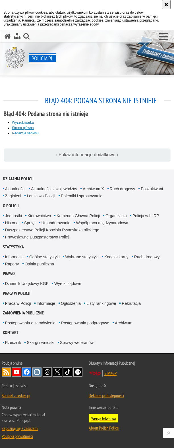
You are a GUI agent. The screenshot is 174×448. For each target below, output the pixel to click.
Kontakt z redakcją (16, 395)
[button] (163, 37)
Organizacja (116, 216)
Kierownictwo (39, 216)
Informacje (14, 257)
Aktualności (15, 189)
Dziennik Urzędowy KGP (27, 283)
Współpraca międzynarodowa (102, 223)
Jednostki (13, 216)
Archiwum (123, 323)
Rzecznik (13, 342)
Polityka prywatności (17, 436)
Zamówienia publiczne (23, 313)
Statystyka (13, 247)
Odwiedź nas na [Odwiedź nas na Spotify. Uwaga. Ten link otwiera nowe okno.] (77, 372)
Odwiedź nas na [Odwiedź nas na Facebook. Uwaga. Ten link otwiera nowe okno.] (26, 372)
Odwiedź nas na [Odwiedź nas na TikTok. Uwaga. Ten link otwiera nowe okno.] (67, 372)
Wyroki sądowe (67, 283)
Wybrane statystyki (82, 257)
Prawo (9, 273)
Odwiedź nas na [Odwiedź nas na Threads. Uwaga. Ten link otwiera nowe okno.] (47, 372)
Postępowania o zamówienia (30, 323)
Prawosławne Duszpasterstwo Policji (37, 237)
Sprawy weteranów (77, 342)
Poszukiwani (152, 189)
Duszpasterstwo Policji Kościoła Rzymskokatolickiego (52, 230)
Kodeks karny (116, 257)
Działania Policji (18, 179)
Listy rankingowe (101, 303)
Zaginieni (13, 196)
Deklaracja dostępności (106, 395)
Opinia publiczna (39, 264)
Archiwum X (93, 189)
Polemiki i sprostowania (81, 196)
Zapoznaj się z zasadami (20, 428)
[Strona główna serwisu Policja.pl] (8, 36)
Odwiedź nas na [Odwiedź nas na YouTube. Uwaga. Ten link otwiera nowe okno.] (16, 372)
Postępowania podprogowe (85, 323)
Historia (11, 223)
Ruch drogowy (122, 189)
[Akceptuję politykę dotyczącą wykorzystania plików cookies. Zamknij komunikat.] (166, 4)
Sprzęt (30, 223)
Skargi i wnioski (40, 342)
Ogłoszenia (71, 303)
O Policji (11, 206)
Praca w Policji (16, 293)
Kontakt (10, 332)
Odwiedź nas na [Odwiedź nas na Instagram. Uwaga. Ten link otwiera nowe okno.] (37, 372)
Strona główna (23, 128)
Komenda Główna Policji (78, 216)
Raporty (12, 264)
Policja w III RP (145, 216)
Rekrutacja (131, 303)
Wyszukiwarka (23, 122)
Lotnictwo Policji (41, 196)
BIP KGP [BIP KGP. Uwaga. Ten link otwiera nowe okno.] (110, 373)
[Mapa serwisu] (17, 36)
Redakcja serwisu (25, 133)
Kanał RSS (6, 372)
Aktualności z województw (54, 189)
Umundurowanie (56, 223)
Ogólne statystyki (44, 257)
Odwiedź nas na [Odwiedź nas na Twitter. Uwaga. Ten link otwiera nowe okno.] (57, 372)
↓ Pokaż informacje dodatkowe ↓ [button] (87, 154)
